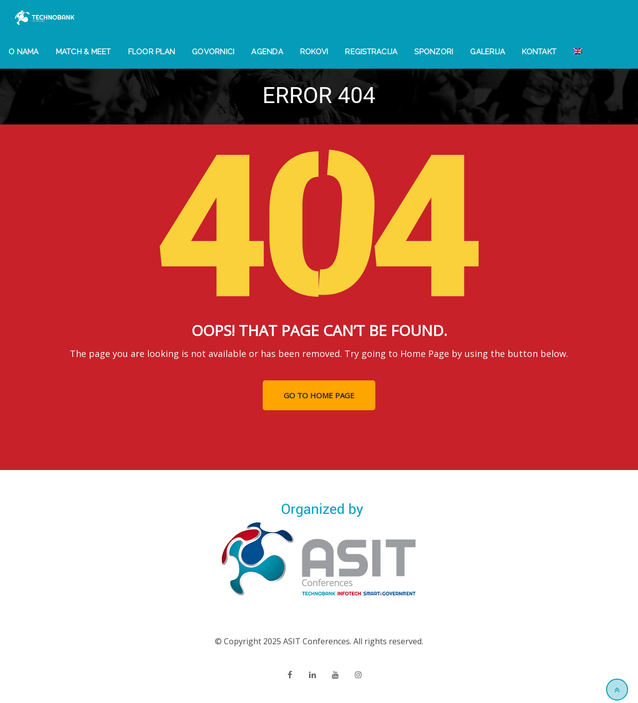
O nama (23, 51)
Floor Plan (151, 51)
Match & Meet (83, 51)
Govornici (213, 51)
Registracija (371, 51)
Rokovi (314, 51)
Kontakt (539, 51)
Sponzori (433, 51)
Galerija (487, 51)
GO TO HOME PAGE (319, 395)
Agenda (267, 51)
